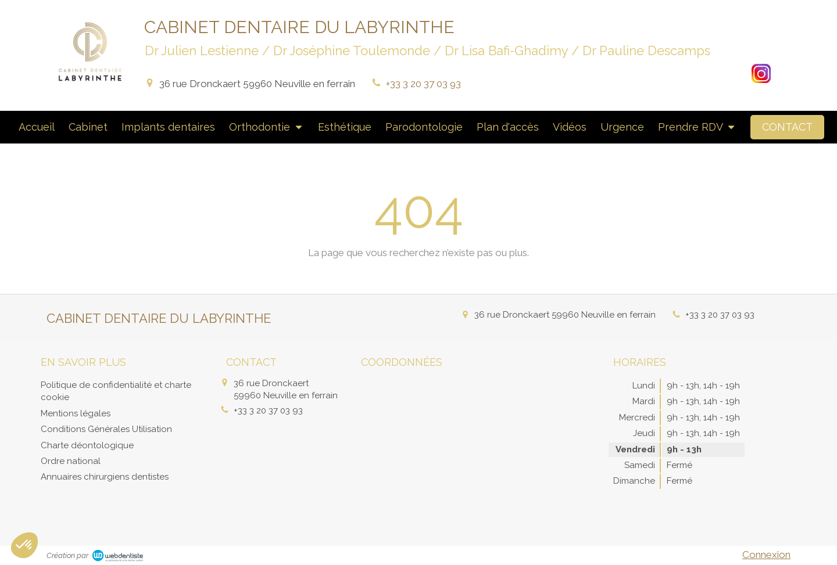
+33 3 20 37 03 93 (423, 83)
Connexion (766, 554)
